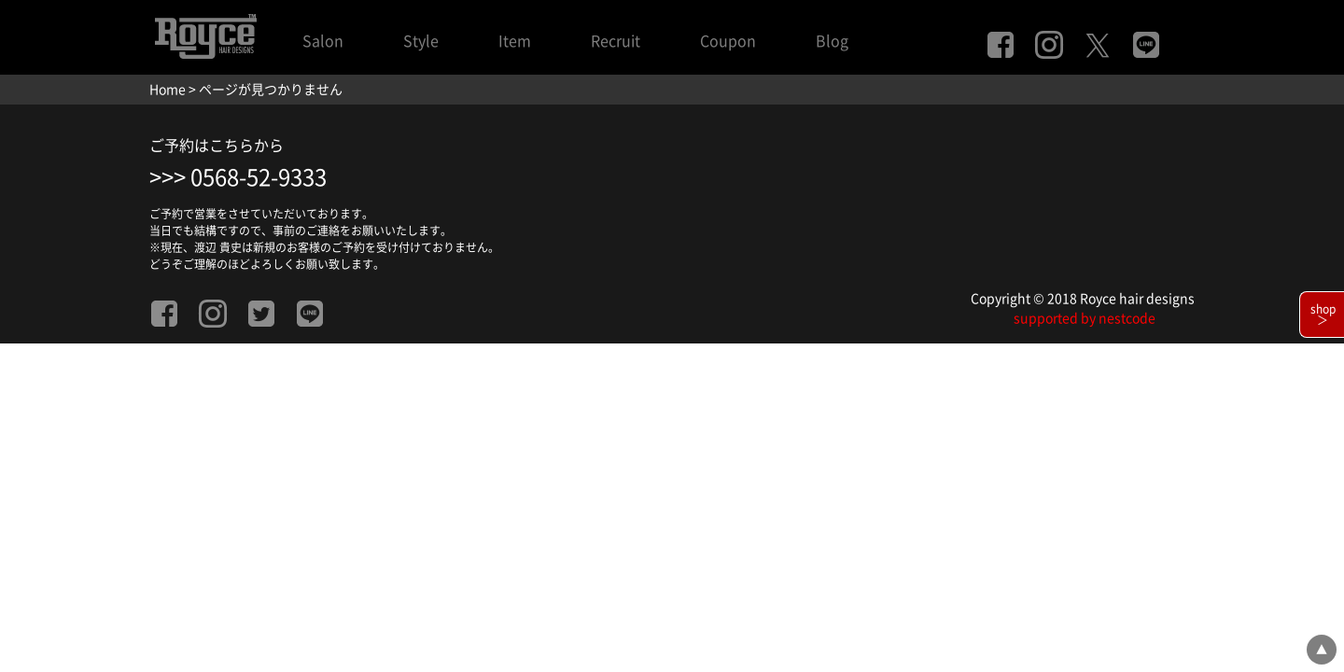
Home (167, 89)
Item (514, 41)
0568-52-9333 (258, 177)
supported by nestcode (1084, 318)
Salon (322, 41)
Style (421, 41)
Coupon (728, 41)
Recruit (615, 41)
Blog (832, 41)
